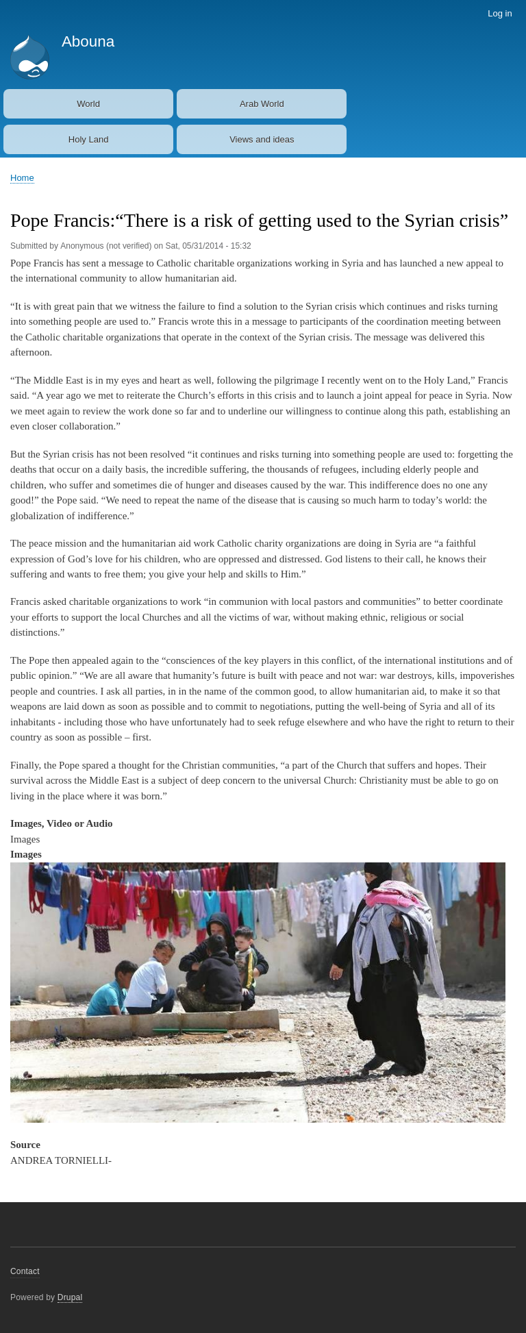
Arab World (262, 104)
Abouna (88, 41)
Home (22, 178)
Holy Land (88, 139)
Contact (25, 1271)
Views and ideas (261, 139)
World (88, 104)
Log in (500, 13)
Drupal (70, 1297)
